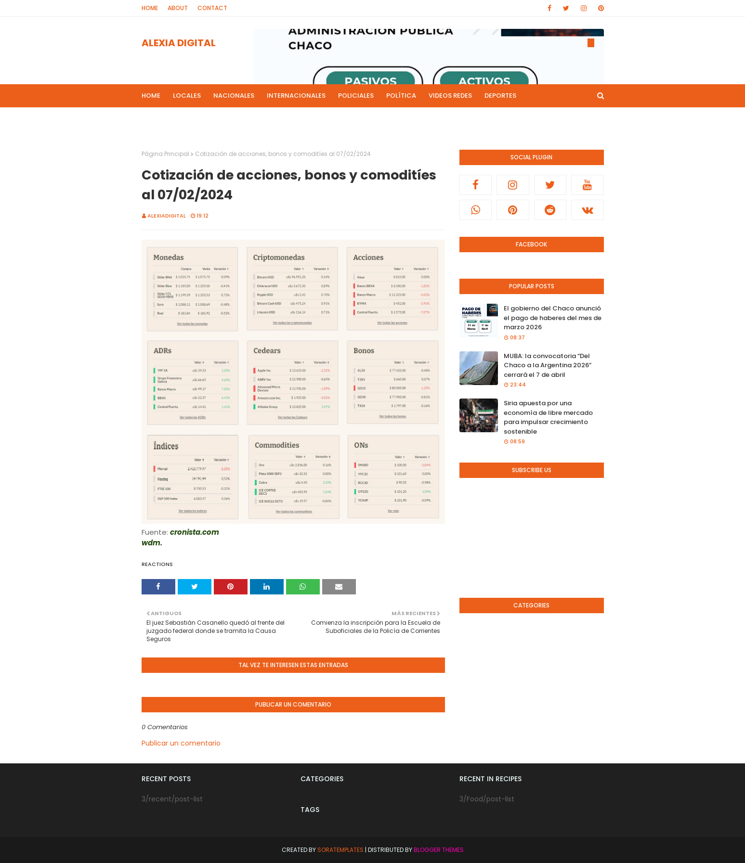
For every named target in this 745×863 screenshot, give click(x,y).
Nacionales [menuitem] (233, 95)
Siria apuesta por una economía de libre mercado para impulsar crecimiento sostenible (548, 417)
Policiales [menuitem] (356, 95)
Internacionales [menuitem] (296, 95)
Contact (212, 8)
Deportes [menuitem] (500, 95)
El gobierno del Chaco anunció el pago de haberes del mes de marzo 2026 (552, 318)
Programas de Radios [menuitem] (185, 118)
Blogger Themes (439, 850)
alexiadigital (166, 215)
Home (150, 8)
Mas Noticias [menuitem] (258, 118)
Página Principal (165, 154)
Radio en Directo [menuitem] (433, 118)
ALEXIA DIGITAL (179, 43)
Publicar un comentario (181, 743)
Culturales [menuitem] (371, 118)
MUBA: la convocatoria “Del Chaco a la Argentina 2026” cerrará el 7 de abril (547, 365)
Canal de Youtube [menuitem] (505, 118)
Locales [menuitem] (187, 95)
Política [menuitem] (401, 95)
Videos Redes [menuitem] (450, 95)
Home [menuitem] (151, 95)
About (178, 8)
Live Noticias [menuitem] (317, 118)
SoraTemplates (340, 850)
